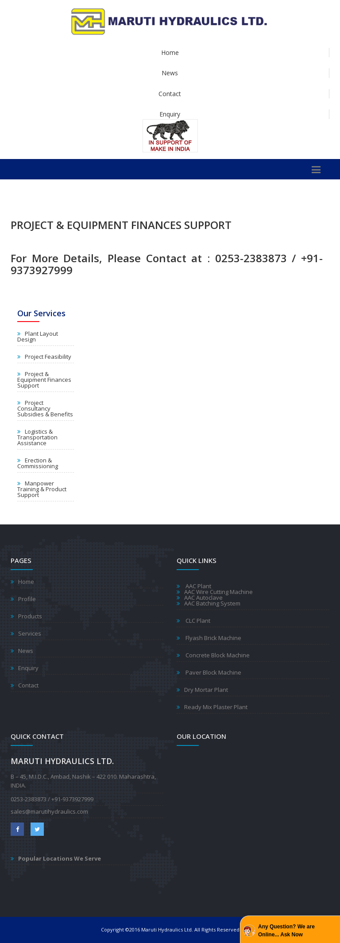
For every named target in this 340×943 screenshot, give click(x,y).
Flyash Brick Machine (212, 638)
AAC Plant (197, 586)
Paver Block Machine (212, 672)
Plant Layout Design (37, 336)
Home (170, 52)
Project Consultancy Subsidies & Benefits (45, 408)
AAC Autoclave (203, 598)
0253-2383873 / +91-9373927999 (52, 799)
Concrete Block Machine (217, 655)
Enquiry (169, 114)
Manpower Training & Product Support (41, 489)
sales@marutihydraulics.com (49, 811)
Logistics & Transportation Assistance (37, 437)
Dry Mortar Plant (206, 690)
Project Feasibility (48, 357)
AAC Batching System (212, 603)
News (170, 73)
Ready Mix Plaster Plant (215, 707)
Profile (27, 599)
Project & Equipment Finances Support (44, 379)
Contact (169, 93)
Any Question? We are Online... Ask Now (286, 931)
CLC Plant (197, 621)
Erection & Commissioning (37, 463)
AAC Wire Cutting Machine (218, 592)
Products (30, 616)
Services (29, 633)
